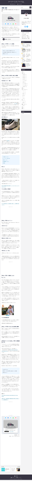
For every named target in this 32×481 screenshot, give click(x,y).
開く (9, 39)
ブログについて (13, 4)
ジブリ (24, 92)
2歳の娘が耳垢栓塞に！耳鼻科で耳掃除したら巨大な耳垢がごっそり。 (28, 50)
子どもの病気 (25, 85)
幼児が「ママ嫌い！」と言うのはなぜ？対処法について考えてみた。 (28, 55)
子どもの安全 (25, 83)
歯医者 (24, 102)
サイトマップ (19, 4)
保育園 (24, 82)
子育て (19, 435)
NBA (24, 105)
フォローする (11, 432)
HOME (16, 477)
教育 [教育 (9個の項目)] (28, 38)
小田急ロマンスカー (6, 157)
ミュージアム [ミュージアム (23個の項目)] (24, 34)
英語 (23, 107)
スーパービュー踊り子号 (6, 158)
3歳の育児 (25, 77)
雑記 (23, 108)
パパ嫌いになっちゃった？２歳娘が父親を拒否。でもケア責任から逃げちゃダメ (28, 60)
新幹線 (4, 163)
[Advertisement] (11, 213)
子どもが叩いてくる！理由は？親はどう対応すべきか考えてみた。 (28, 45)
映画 (24, 95)
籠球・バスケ (24, 104)
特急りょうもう (5, 160)
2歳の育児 (25, 76)
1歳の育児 (25, 74)
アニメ (24, 90)
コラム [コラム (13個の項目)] (23, 32)
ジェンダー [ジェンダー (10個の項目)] (27, 32)
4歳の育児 (25, 79)
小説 (24, 98)
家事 (23, 88)
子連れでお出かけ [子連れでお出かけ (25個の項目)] (24, 38)
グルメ (24, 101)
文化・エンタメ (24, 89)
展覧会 (24, 93)
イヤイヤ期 (25, 80)
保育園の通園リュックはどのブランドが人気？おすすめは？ (28, 65)
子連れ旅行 (25, 86)
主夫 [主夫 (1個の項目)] (27, 35)
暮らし (23, 100)
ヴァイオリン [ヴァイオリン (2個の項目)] (24, 35)
